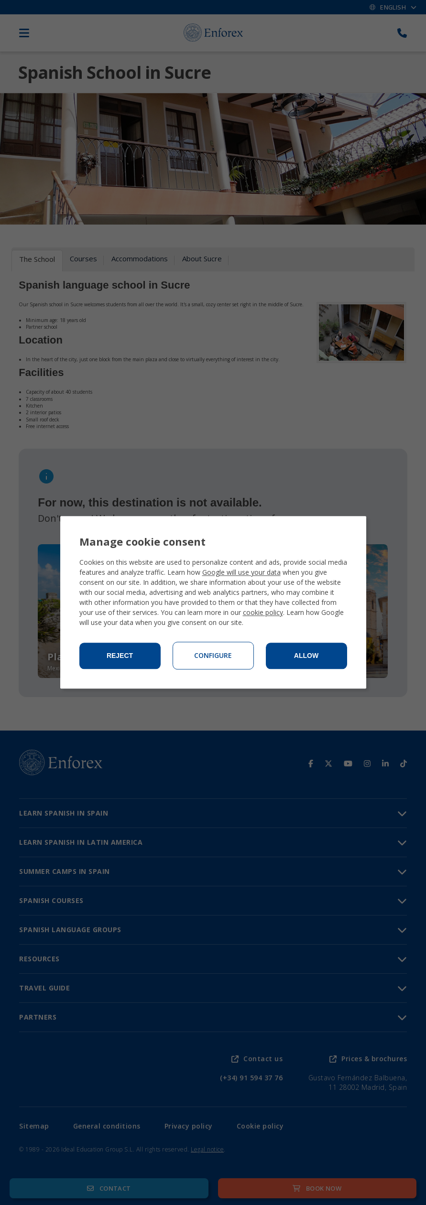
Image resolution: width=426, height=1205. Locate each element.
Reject (120, 656)
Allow (306, 656)
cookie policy (263, 612)
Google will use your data (241, 572)
